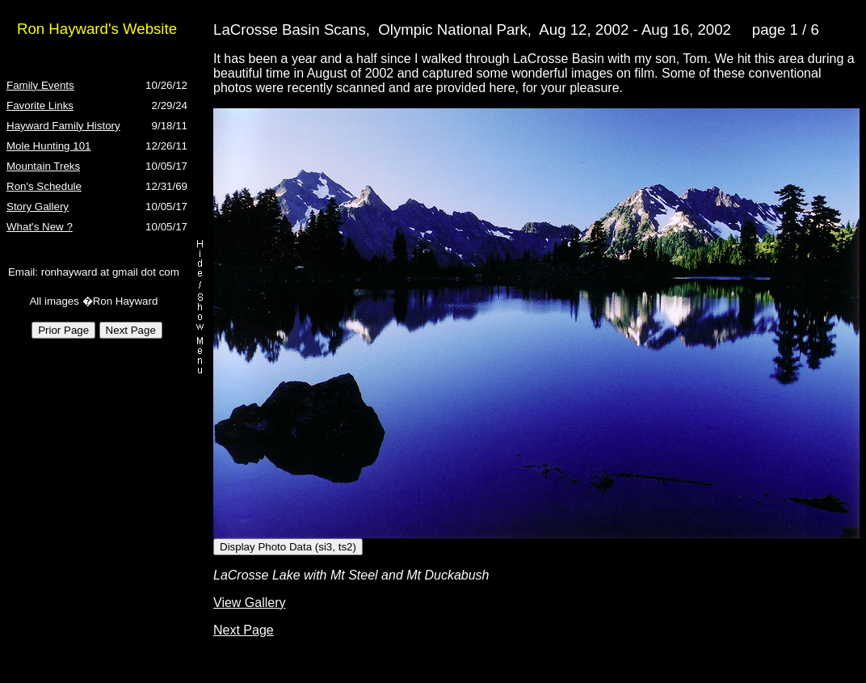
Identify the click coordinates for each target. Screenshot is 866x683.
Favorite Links (40, 105)
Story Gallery (37, 206)
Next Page (243, 630)
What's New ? (39, 227)
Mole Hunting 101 (48, 146)
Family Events (40, 85)
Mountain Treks (43, 166)
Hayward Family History (63, 126)
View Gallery (249, 602)
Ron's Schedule (44, 186)
